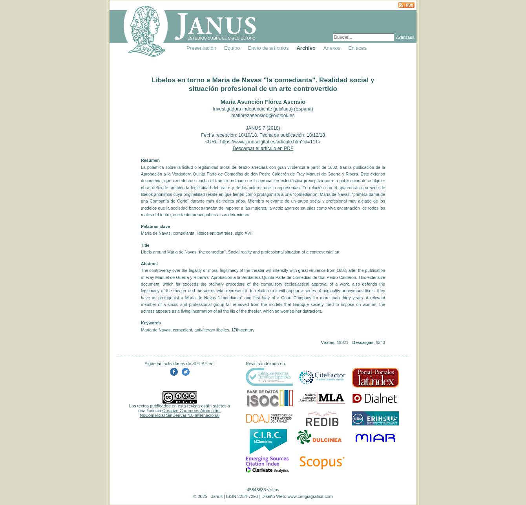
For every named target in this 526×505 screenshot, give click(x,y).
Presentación (201, 48)
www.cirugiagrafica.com (310, 496)
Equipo (232, 48)
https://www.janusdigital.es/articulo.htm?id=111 (269, 142)
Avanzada (405, 37)
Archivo (305, 48)
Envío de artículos (268, 48)
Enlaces (357, 48)
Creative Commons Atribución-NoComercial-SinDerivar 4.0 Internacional (180, 413)
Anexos (331, 48)
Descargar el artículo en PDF (263, 148)
